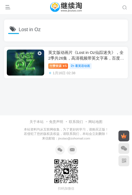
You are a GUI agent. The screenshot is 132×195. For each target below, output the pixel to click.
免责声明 (56, 122)
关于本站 (37, 122)
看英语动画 (80, 65)
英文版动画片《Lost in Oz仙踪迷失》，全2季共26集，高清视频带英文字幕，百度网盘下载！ (86, 58)
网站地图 (95, 122)
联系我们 (76, 122)
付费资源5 (58, 65)
